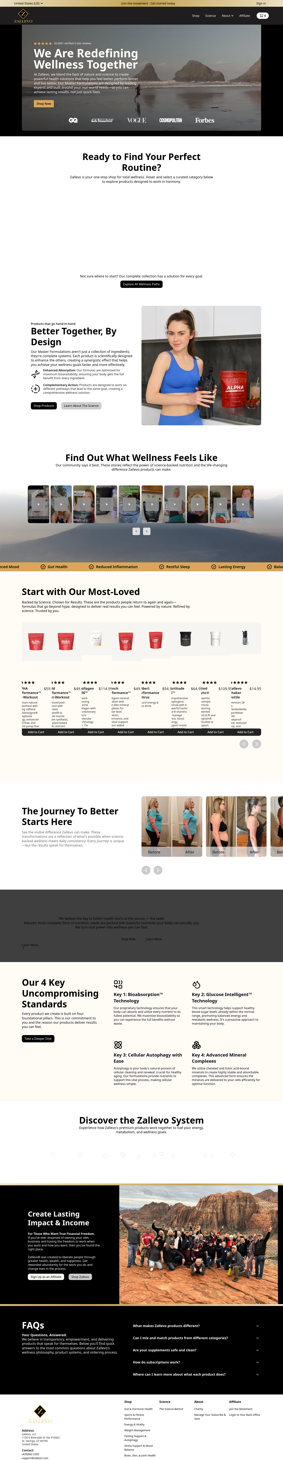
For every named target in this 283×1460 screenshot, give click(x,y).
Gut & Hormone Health (138, 1409)
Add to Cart (96, 732)
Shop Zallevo (80, 1277)
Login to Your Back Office (244, 1414)
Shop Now (44, 104)
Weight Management (137, 1430)
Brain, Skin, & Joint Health (140, 1455)
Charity (198, 1409)
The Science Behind (171, 1409)
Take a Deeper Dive (38, 1039)
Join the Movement (240, 1409)
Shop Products (44, 406)
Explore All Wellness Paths (141, 284)
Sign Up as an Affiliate (46, 1277)
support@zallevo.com (35, 1458)
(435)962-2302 (30, 1454)
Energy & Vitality (134, 1424)
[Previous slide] (136, 531)
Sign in (261, 3)
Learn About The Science (81, 406)
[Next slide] (146, 531)
